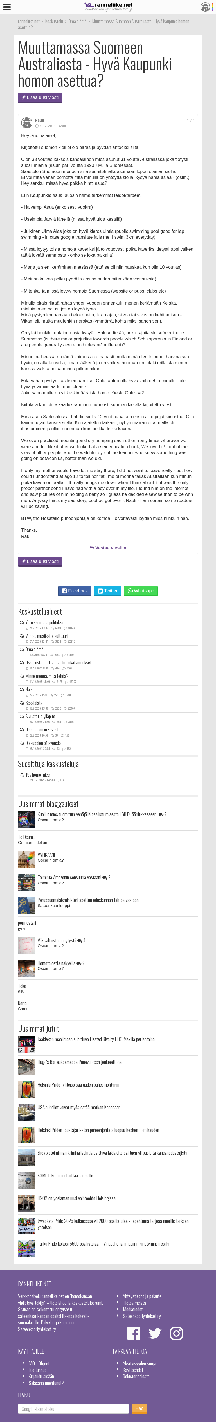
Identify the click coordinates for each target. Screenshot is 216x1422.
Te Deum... (26, 836)
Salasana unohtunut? (46, 1382)
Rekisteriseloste (136, 1376)
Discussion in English (42, 729)
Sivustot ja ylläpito (40, 716)
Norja (22, 1003)
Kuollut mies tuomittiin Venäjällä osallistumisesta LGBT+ (102, 814)
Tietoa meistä (134, 1302)
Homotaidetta (61, 963)
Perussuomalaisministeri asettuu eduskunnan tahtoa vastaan (88, 899)
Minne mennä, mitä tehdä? (47, 676)
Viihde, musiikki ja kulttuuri (47, 635)
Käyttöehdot (133, 1369)
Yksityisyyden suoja (139, 1363)
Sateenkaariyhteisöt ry (142, 1315)
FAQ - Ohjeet (39, 1363)
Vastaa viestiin (108, 548)
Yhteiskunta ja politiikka (44, 622)
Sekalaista (34, 703)
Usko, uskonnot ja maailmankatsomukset (58, 662)
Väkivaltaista (62, 940)
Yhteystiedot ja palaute (142, 1295)
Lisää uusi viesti (40, 97)
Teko (22, 985)
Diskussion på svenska (44, 743)
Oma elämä (35, 649)
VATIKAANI (46, 854)
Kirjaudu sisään (41, 1376)
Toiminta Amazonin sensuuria (74, 877)
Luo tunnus (38, 1369)
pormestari (27, 922)
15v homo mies (38, 774)
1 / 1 (191, 120)
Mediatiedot (133, 1309)
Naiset (31, 689)
